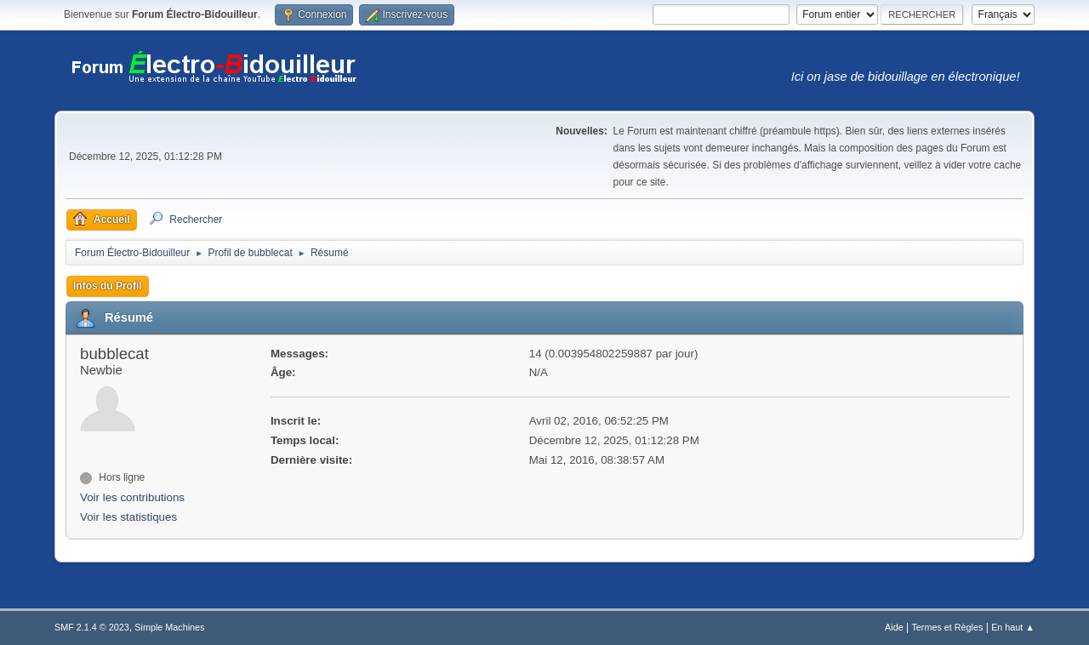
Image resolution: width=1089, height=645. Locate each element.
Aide (894, 627)
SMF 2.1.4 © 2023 (91, 627)
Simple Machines (169, 627)
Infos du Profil (107, 286)
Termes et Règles (947, 627)
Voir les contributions (132, 497)
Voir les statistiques (128, 517)
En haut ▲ (1013, 627)
